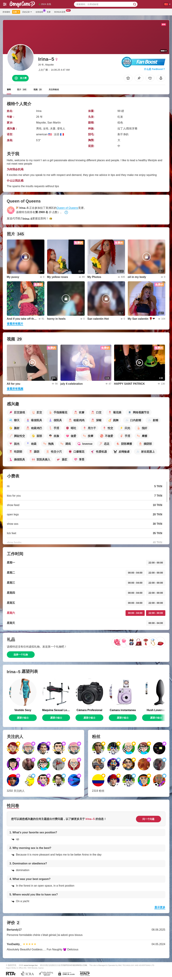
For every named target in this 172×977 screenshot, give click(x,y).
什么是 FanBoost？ (154, 69)
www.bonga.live (31, 965)
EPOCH (67, 965)
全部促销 (40, 11)
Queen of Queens (67, 207)
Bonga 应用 (60, 11)
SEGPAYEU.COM (80, 965)
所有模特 (6, 12)
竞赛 (49, 12)
